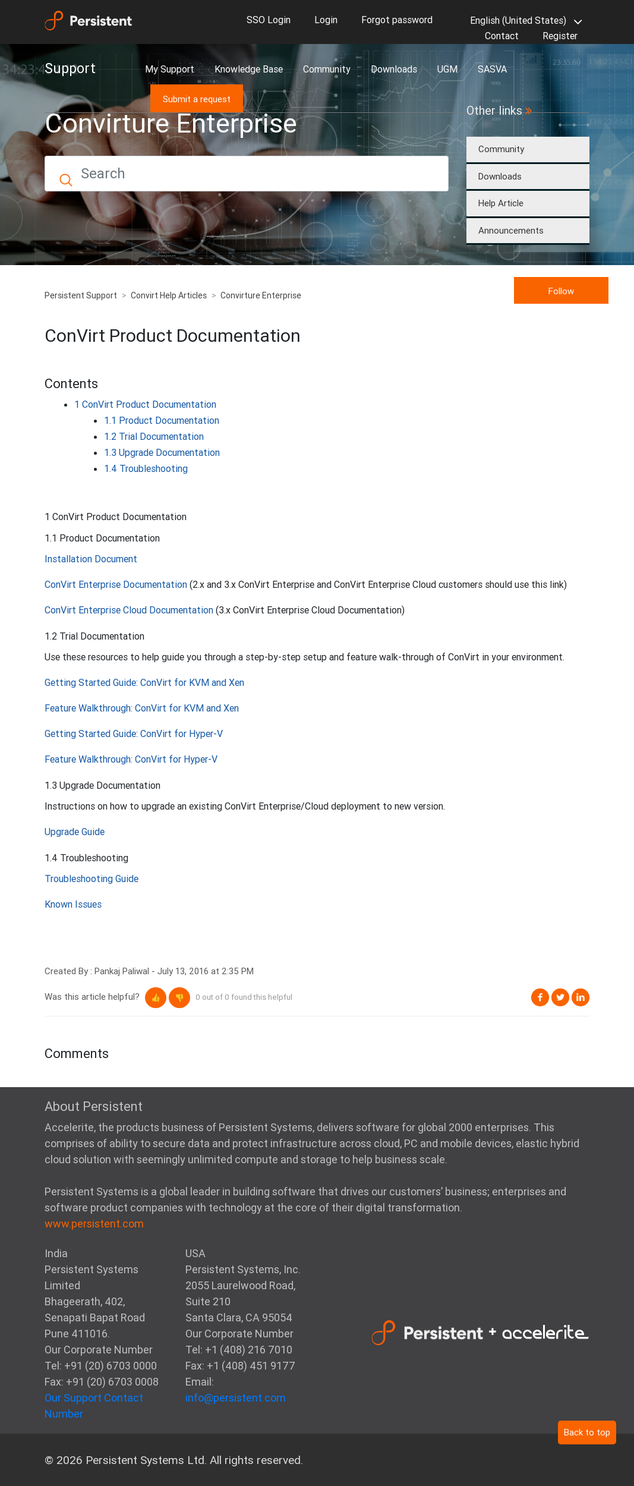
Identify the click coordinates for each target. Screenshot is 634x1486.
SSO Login (269, 20)
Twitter (560, 997)
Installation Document (91, 559)
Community (327, 69)
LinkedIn (580, 997)
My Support (169, 69)
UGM (447, 69)
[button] (155, 997)
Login (325, 20)
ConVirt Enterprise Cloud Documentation (129, 610)
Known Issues (73, 904)
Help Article (500, 203)
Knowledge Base (249, 69)
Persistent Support (81, 295)
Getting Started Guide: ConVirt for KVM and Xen (144, 682)
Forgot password (397, 20)
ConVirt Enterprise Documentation (116, 584)
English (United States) (523, 21)
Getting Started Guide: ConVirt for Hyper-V (134, 733)
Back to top (587, 1432)
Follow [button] (561, 291)
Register (560, 36)
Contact (502, 36)
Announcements (511, 230)
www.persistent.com (94, 1223)
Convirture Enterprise (260, 295)
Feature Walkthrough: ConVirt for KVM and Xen (142, 708)
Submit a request (197, 99)
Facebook (540, 997)
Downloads (394, 69)
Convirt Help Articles (169, 295)
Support (70, 68)
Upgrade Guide (75, 832)
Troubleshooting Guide (91, 878)
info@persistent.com (235, 1398)
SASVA (492, 69)
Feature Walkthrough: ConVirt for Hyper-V (131, 759)
